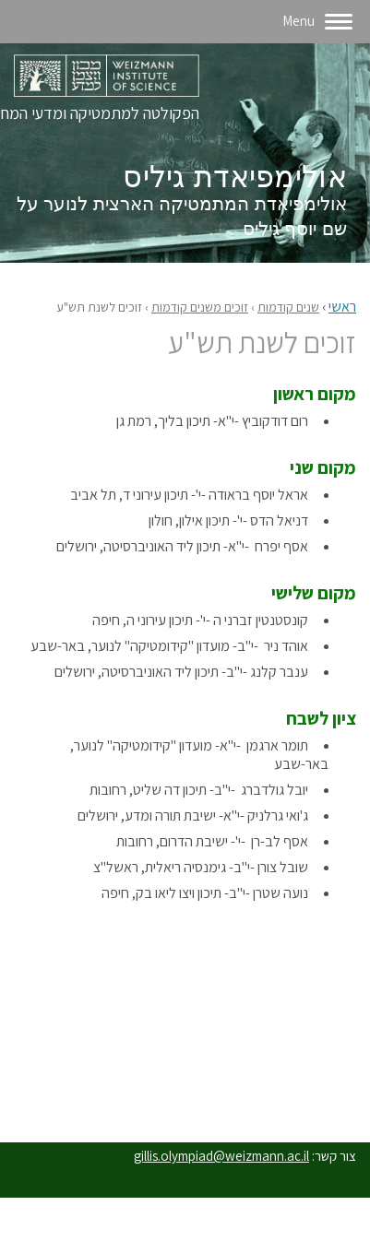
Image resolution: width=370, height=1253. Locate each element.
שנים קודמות (288, 307)
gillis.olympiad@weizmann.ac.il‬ (221, 1155)
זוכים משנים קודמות (199, 307)
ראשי (342, 306)
